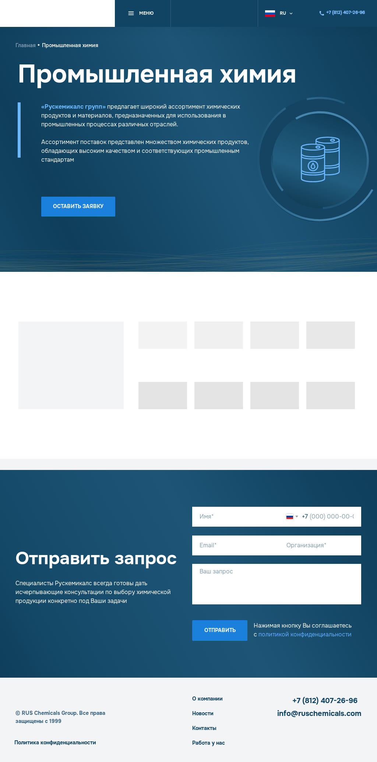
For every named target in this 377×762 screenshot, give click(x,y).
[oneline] (320, 545)
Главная (25, 45)
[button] (283, 13)
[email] (238, 545)
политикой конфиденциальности (305, 634)
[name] (238, 517)
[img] (57, 13)
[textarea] (276, 584)
